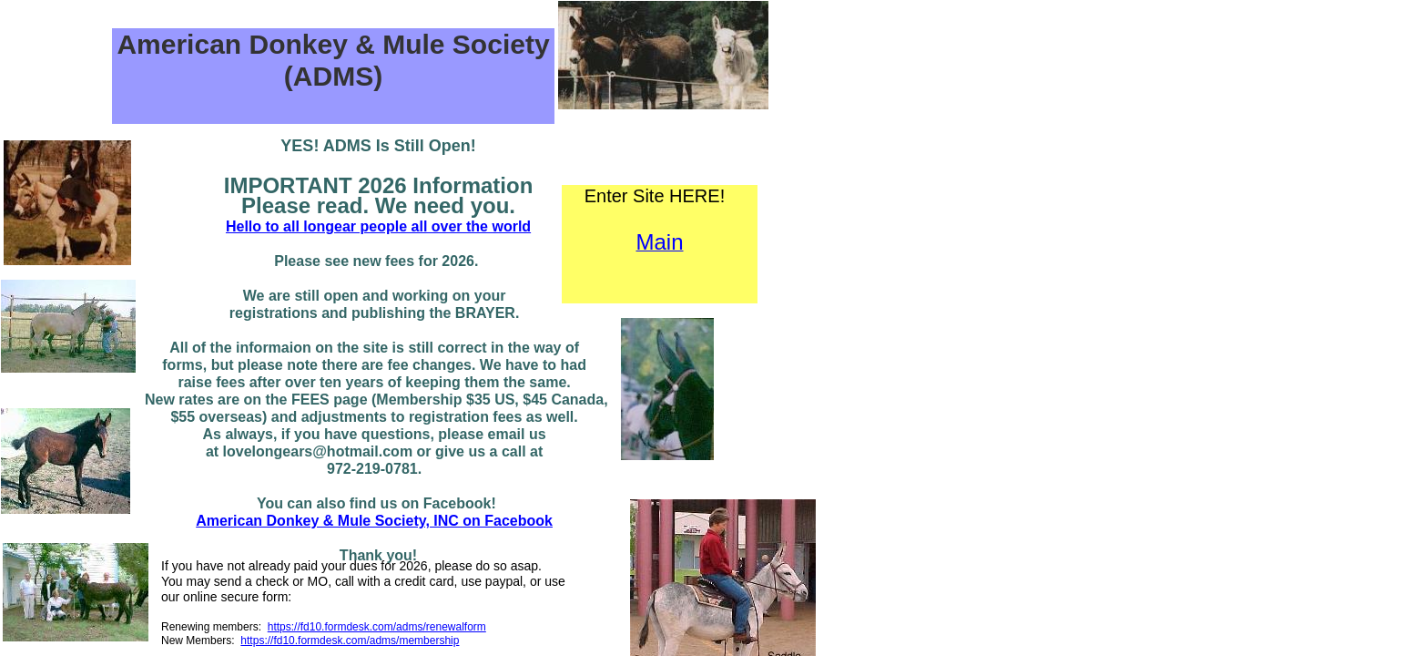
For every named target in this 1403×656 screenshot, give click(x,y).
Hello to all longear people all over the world (378, 226)
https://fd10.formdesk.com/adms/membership (349, 640)
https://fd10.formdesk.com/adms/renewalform (377, 626)
